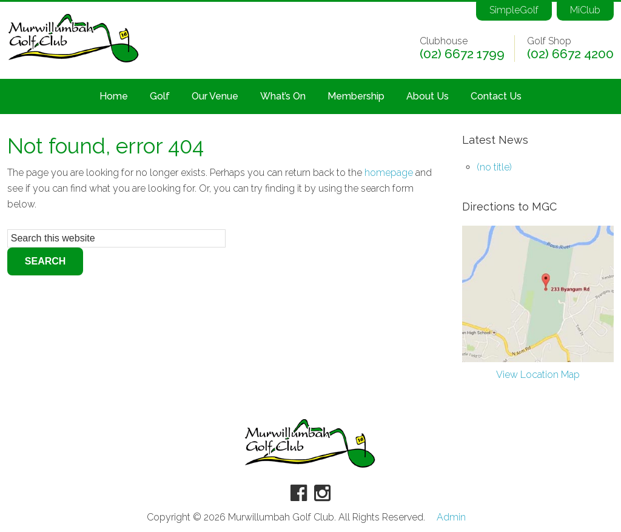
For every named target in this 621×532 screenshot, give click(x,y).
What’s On (283, 96)
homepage (388, 172)
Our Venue (215, 96)
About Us (427, 96)
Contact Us (496, 96)
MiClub (584, 9)
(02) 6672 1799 (462, 52)
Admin (451, 517)
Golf (160, 96)
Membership (355, 96)
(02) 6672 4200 (570, 52)
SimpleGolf (510, 9)
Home (113, 96)
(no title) (494, 167)
